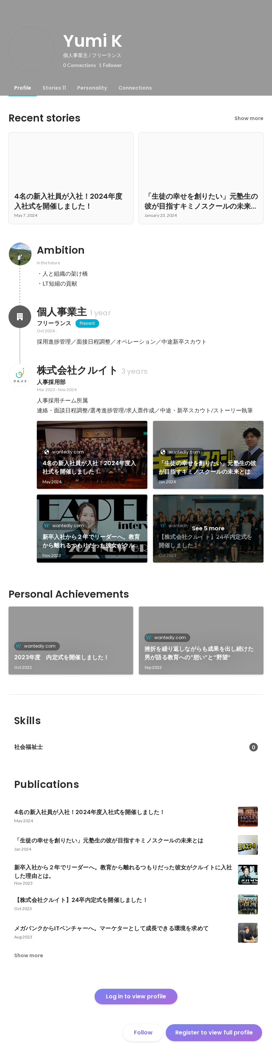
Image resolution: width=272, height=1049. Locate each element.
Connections (135, 87)
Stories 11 (54, 87)
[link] (92, 455)
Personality (92, 87)
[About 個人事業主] (19, 316)
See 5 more (208, 528)
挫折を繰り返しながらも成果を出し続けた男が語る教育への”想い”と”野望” (199, 653)
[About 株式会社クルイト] (19, 375)
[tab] (22, 87)
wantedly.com (66, 452)
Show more (249, 118)
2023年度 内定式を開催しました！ (61, 657)
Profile (22, 87)
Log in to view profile (136, 996)
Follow (143, 1032)
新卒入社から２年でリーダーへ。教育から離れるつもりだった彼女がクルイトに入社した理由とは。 (91, 541)
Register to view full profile (214, 1032)
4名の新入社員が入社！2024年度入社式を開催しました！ (89, 467)
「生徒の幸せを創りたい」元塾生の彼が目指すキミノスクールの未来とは (207, 467)
